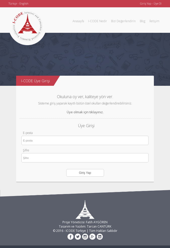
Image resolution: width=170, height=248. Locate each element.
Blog (142, 21)
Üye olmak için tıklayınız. (85, 112)
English (23, 3)
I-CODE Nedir (97, 21)
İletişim (154, 21)
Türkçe (13, 3)
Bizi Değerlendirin (123, 21)
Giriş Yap (145, 3)
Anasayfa (78, 21)
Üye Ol (157, 3)
